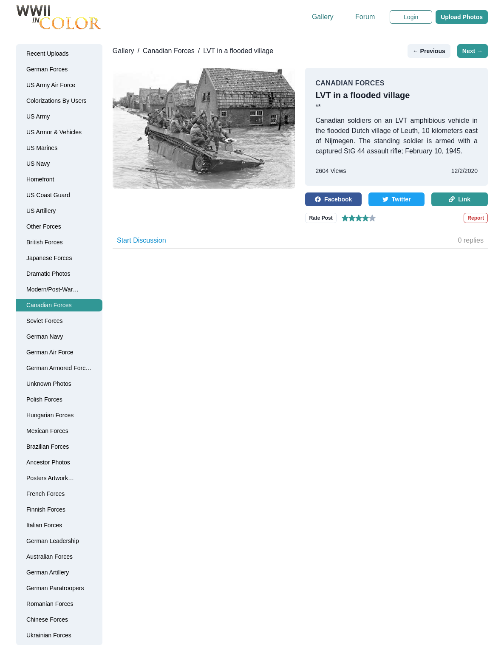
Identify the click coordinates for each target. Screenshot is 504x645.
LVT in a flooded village (238, 50)
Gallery (323, 16)
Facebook (333, 199)
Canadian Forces (169, 50)
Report (475, 218)
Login (411, 17)
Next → (472, 51)
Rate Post (320, 218)
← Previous (429, 51)
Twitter (396, 199)
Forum (365, 16)
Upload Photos (462, 17)
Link (459, 199)
